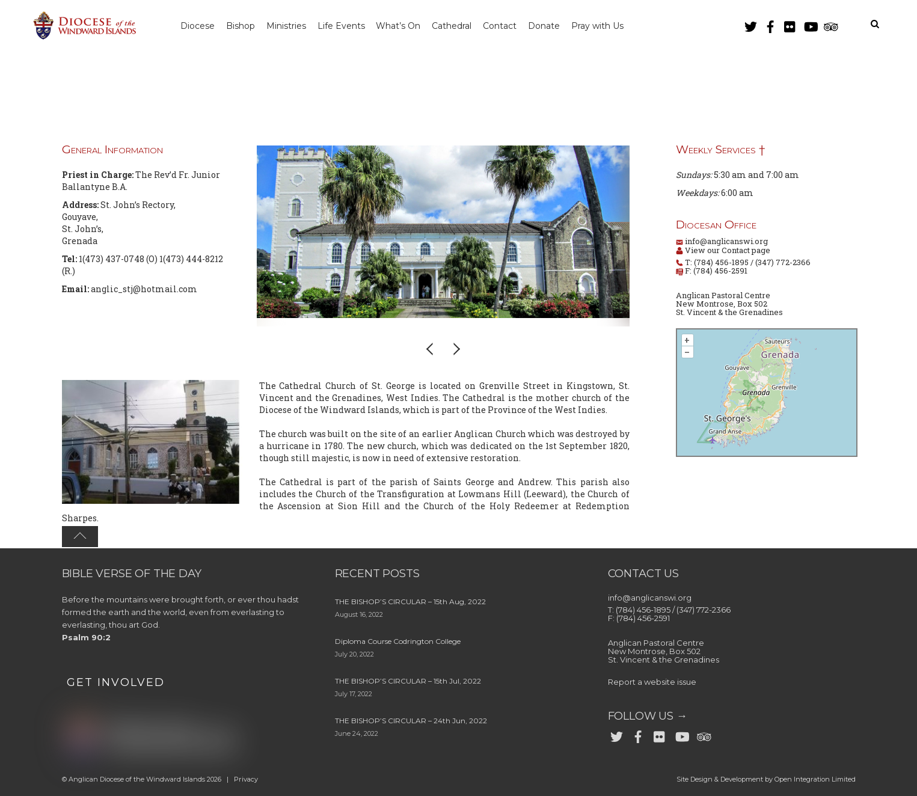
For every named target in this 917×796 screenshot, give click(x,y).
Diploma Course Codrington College (398, 641)
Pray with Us (612, 25)
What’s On (406, 25)
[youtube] (810, 24)
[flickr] (790, 24)
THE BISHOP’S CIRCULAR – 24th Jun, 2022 (411, 720)
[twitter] (750, 24)
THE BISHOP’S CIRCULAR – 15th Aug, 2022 (410, 601)
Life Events (346, 25)
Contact (510, 25)
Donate (556, 25)
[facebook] (770, 24)
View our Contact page (726, 250)
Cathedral (461, 25)
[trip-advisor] (829, 24)
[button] (430, 348)
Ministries (290, 25)
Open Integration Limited (815, 779)
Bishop (242, 25)
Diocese (199, 25)
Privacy (246, 779)
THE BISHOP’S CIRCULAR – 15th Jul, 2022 (408, 680)
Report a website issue (652, 682)
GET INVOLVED (116, 682)
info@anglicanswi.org (726, 241)
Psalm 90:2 (86, 637)
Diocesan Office (716, 224)
